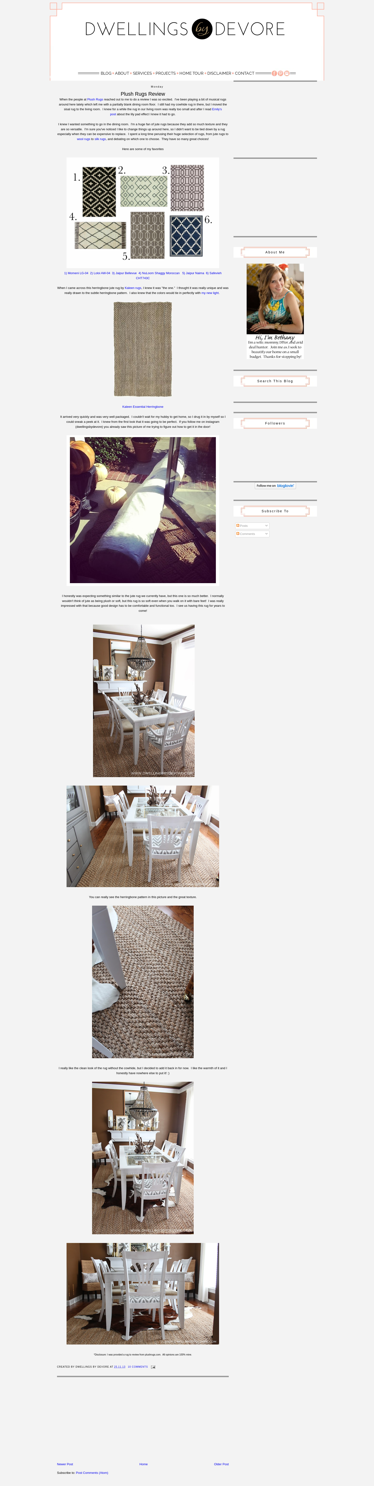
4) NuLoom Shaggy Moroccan (160, 273)
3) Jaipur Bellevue (124, 273)
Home (144, 1464)
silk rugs (100, 139)
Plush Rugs (95, 99)
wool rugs (83, 139)
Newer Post (65, 1464)
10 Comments (138, 1367)
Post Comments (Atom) (92, 1473)
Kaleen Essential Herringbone (142, 406)
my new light (210, 293)
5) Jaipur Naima (193, 273)
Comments (245, 534)
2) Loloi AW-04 (100, 273)
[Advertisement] (187, 56)
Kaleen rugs (133, 288)
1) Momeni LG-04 (76, 273)
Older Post (221, 1464)
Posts (242, 526)
